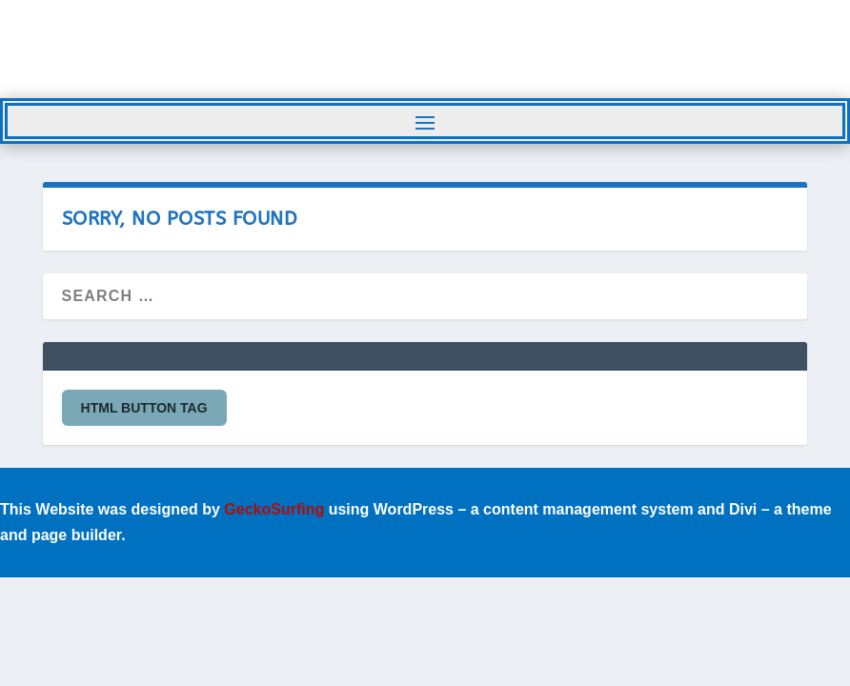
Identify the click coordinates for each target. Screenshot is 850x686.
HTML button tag (144, 407)
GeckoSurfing (274, 509)
